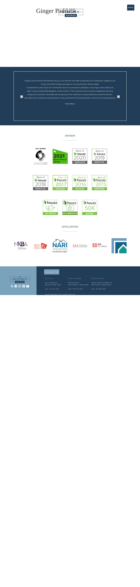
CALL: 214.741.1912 (52, 289)
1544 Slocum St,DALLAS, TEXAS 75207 (53, 283)
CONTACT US (52, 272)
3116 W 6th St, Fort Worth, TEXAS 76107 (78, 283)
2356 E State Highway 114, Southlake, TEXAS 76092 (102, 283)
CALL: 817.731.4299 (75, 289)
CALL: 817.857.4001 (98, 289)
